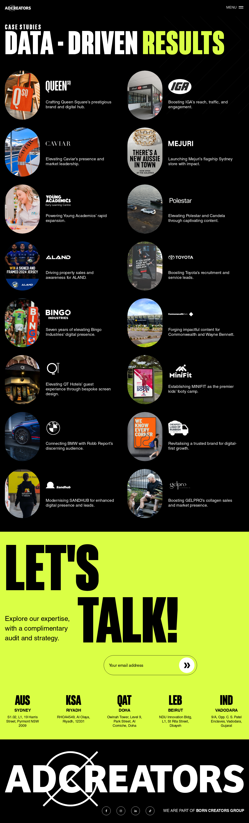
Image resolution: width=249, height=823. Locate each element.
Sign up (184, 660)
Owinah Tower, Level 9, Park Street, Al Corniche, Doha (124, 721)
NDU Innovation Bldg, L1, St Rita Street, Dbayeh (175, 721)
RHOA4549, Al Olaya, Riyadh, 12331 (73, 719)
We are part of (203, 810)
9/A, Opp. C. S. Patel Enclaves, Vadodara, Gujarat (226, 721)
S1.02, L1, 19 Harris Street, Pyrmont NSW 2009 (22, 721)
